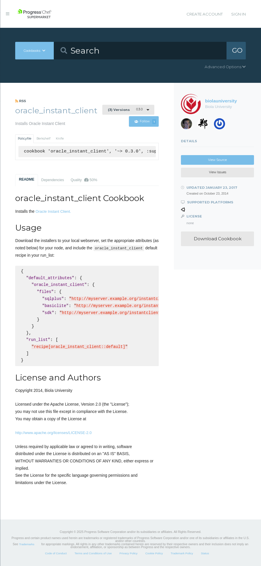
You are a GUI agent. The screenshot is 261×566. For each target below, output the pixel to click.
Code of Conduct (56, 553)
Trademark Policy (182, 553)
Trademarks (26, 544)
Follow (145, 121)
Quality (84, 180)
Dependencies (52, 180)
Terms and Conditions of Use (93, 553)
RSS (20, 101)
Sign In (238, 14)
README (26, 179)
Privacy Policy (129, 553)
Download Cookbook (217, 238)
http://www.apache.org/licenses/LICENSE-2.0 (53, 432)
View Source (217, 160)
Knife (60, 138)
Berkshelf (44, 138)
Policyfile (24, 138)
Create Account (204, 14)
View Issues (217, 172)
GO (237, 50)
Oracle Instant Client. (53, 211)
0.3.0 (125, 109)
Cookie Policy (154, 553)
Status (205, 553)
